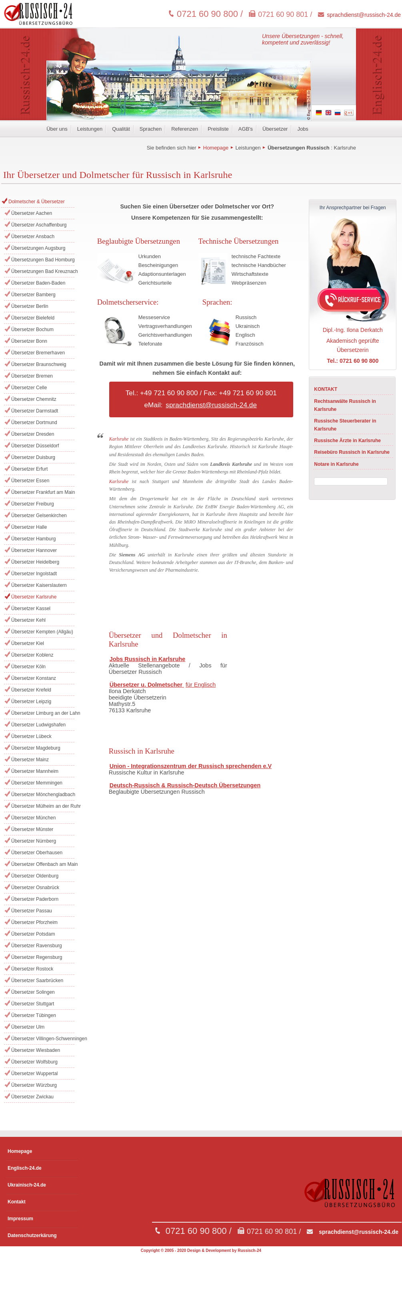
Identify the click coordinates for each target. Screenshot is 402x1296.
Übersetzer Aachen (31, 213)
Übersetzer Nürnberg (33, 841)
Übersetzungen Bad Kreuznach (42, 271)
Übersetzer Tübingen (33, 1015)
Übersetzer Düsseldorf (35, 446)
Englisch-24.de (25, 1168)
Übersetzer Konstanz (33, 678)
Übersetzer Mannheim (34, 771)
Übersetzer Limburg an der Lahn (42, 713)
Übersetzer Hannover (34, 550)
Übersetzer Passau (31, 911)
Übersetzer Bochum (32, 329)
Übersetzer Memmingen (36, 783)
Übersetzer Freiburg (32, 504)
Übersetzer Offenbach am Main (42, 864)
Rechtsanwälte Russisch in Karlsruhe (345, 405)
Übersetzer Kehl (28, 620)
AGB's (245, 129)
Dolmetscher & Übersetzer (36, 201)
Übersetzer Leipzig (31, 701)
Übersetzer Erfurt (29, 469)
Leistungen (89, 129)
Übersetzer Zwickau (32, 1097)
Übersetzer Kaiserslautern (39, 585)
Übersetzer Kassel (30, 608)
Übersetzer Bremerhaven (38, 353)
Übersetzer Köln (28, 666)
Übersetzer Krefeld (31, 690)
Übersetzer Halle (29, 527)
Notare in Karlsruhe (336, 464)
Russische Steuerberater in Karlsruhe (345, 425)
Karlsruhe (345, 148)
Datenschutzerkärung (32, 1235)
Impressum (20, 1218)
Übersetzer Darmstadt (34, 411)
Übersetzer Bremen (32, 376)
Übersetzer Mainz (30, 759)
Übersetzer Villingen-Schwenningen (42, 1038)
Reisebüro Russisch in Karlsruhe (352, 452)
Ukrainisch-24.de (27, 1185)
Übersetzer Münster (32, 829)
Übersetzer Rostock (32, 969)
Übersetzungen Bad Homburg (42, 260)
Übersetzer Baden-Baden (38, 283)
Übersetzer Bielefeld (32, 318)
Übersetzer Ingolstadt (34, 573)
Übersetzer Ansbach (32, 236)
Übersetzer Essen (30, 480)
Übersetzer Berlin (29, 306)
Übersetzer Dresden (32, 434)
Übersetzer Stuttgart (32, 1004)
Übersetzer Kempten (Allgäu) (42, 632)
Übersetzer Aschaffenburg (39, 225)
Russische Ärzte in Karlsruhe (347, 440)
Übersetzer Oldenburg (34, 876)
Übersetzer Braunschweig (38, 364)
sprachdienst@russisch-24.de (364, 15)
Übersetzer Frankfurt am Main (42, 492)
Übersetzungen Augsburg (38, 248)
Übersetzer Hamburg (33, 539)
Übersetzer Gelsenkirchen (39, 515)
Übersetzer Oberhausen (36, 852)
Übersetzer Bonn (29, 341)
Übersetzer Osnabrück (35, 887)
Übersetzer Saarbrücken (37, 980)
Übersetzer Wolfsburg (34, 1062)
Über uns (57, 129)
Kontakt (17, 1202)
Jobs (302, 129)
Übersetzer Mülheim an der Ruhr (42, 806)
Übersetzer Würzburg (34, 1085)
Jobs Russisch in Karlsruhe (148, 659)
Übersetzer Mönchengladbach (42, 794)
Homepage (215, 148)
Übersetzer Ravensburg (36, 945)
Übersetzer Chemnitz (33, 399)
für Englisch (201, 684)
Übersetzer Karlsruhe (33, 597)
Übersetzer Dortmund (34, 422)
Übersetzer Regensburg (36, 957)
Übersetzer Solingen (33, 992)
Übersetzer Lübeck (31, 736)
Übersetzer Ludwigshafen (38, 725)
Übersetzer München (33, 818)
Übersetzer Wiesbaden (35, 1050)
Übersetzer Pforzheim (34, 922)
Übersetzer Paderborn (34, 899)
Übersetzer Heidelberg (35, 562)
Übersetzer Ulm (27, 1027)
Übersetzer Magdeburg (35, 748)
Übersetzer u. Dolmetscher (147, 684)
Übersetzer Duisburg (33, 457)
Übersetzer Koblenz (32, 655)
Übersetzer (275, 129)
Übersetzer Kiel (27, 643)
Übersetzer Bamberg (33, 294)
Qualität (121, 129)
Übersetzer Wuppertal (34, 1073)
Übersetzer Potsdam (33, 934)
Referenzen (184, 129)
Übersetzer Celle (29, 387)
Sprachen (151, 129)
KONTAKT (325, 389)
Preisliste (218, 129)
